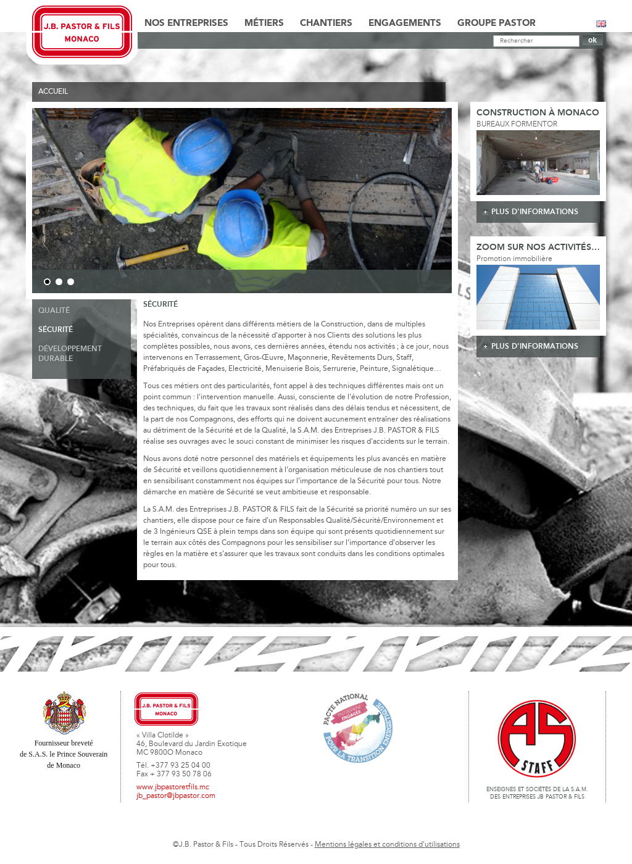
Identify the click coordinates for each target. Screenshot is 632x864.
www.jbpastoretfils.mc (172, 787)
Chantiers (326, 23)
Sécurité (55, 330)
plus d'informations (534, 212)
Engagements (404, 23)
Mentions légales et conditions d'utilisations (387, 845)
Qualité (54, 311)
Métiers (264, 23)
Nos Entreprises (186, 23)
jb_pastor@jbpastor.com (175, 796)
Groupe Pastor (496, 23)
